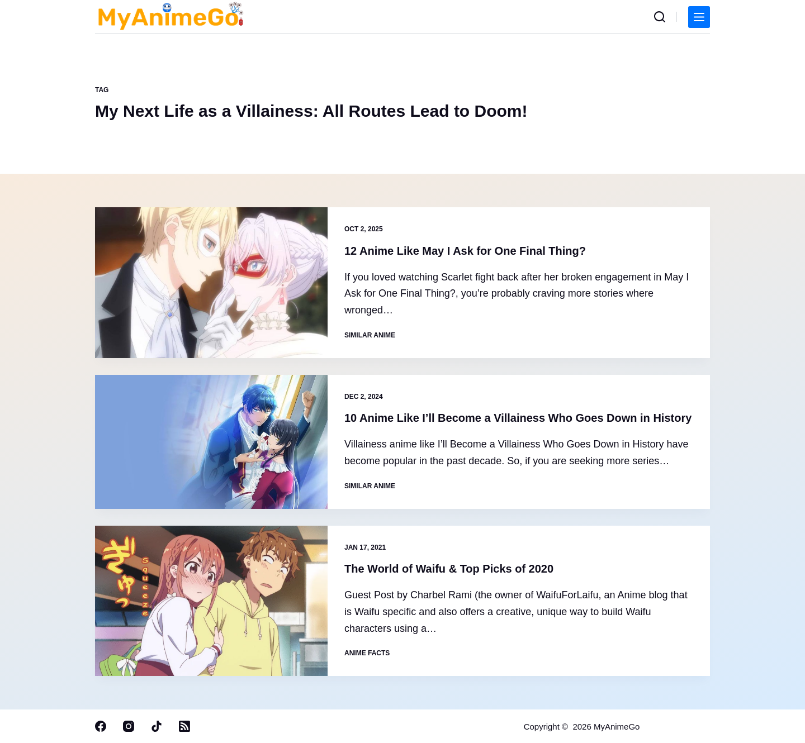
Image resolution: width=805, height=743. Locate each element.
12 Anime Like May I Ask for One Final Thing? (465, 251)
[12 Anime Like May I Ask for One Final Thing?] (211, 282)
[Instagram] (128, 726)
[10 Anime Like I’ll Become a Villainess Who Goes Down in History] (211, 442)
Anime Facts (367, 653)
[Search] (659, 16)
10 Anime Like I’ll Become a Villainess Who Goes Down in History (518, 418)
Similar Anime (369, 335)
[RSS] (184, 726)
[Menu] (699, 17)
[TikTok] (156, 726)
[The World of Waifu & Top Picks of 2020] (211, 601)
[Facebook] (100, 726)
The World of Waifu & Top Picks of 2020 (448, 569)
